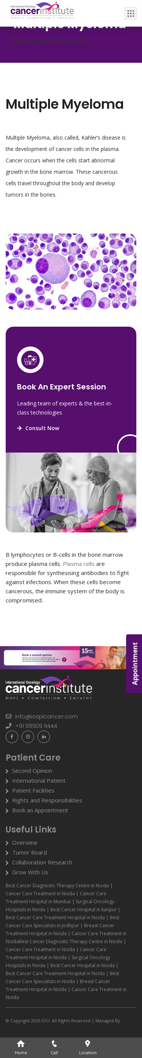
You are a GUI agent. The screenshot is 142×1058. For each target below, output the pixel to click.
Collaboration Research (42, 862)
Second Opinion (32, 770)
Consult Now (38, 428)
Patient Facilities (33, 790)
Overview (24, 842)
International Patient (39, 780)
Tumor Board (29, 852)
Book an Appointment (40, 810)
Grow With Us (30, 872)
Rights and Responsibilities (47, 800)
